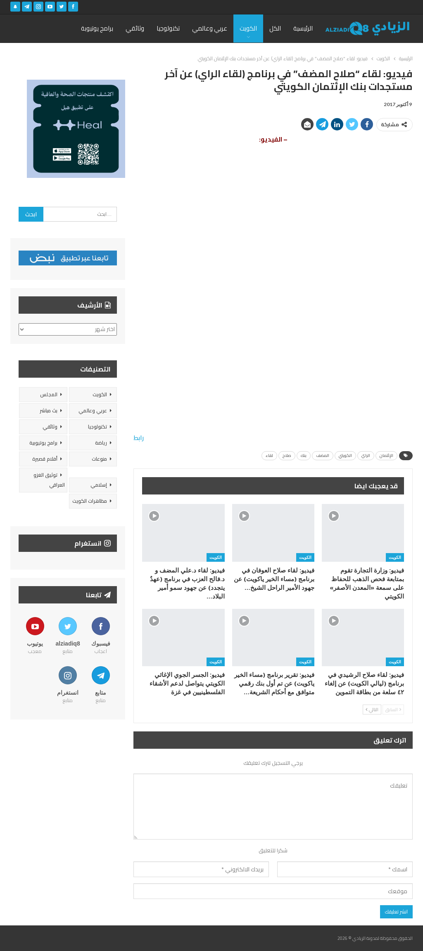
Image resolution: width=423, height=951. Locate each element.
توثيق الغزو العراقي (49, 480)
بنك (304, 455)
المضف (322, 455)
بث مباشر (48, 410)
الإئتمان (386, 455)
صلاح (287, 455)
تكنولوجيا (168, 28)
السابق (393, 709)
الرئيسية (303, 28)
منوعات (99, 459)
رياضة (101, 442)
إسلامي (98, 485)
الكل (275, 28)
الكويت (248, 28)
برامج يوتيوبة (97, 28)
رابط (138, 438)
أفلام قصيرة (44, 459)
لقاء (269, 455)
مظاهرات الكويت (89, 501)
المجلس (48, 394)
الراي (365, 455)
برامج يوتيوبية (43, 442)
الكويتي (345, 455)
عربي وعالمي (209, 28)
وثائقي (135, 28)
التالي (372, 709)
